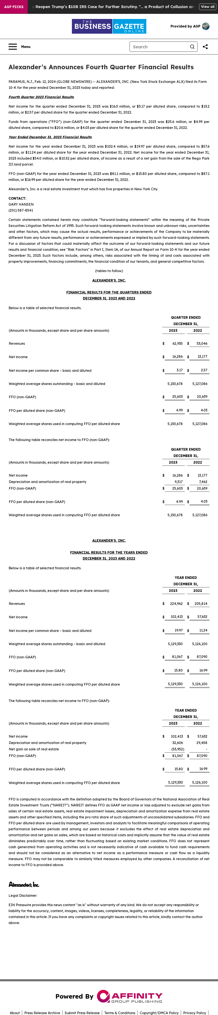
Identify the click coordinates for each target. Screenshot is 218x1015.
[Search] (158, 47)
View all (207, 6)
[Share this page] (205, 46)
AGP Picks (13, 7)
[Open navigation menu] (19, 46)
